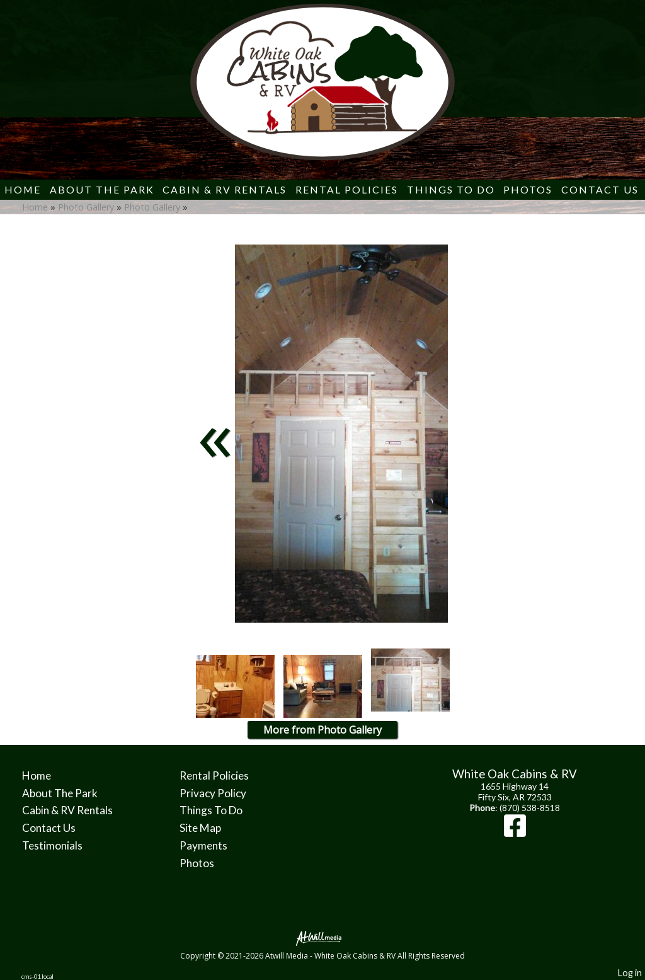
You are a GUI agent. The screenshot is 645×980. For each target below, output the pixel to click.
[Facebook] (515, 831)
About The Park (102, 189)
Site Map (200, 827)
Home (22, 189)
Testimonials (52, 845)
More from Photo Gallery (322, 730)
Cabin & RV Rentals (225, 189)
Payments (203, 845)
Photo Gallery (86, 207)
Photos (527, 189)
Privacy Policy (213, 793)
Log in (630, 972)
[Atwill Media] (322, 937)
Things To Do (451, 189)
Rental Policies (346, 189)
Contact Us (600, 189)
